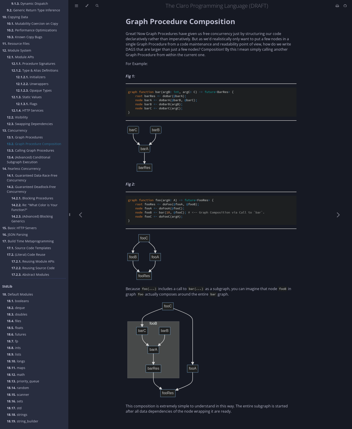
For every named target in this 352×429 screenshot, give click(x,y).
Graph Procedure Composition (34, 144)
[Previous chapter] (80, 214)
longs (16, 361)
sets (15, 401)
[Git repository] (345, 5)
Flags (26, 104)
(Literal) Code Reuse (26, 254)
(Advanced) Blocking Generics (32, 218)
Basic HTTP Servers (19, 228)
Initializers (31, 77)
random (18, 388)
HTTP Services (27, 110)
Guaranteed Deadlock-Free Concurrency (31, 189)
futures (16, 334)
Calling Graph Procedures (30, 150)
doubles (17, 314)
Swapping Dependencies (30, 124)
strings (17, 414)
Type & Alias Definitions (34, 70)
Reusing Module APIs (32, 261)
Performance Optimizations (32, 30)
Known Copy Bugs (24, 37)
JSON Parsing (15, 234)
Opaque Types (34, 90)
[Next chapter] (338, 214)
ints (14, 348)
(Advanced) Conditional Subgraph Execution (28, 159)
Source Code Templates (29, 248)
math (16, 374)
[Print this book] (338, 5)
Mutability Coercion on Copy (32, 23)
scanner (18, 394)
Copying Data (15, 17)
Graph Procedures (25, 137)
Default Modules (17, 294)
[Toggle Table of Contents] (76, 5)
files (14, 321)
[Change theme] (87, 5)
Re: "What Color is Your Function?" (34, 207)
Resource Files (16, 43)
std (14, 408)
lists (14, 354)
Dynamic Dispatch (29, 3)
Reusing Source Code (33, 268)
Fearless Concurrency (21, 168)
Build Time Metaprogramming (28, 241)
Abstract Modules (30, 274)
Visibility (17, 117)
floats (15, 328)
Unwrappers (32, 84)
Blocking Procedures (32, 198)
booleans (18, 301)
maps (16, 368)
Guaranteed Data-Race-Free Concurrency (32, 177)
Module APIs (20, 57)
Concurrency (14, 130)
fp (12, 341)
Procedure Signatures (33, 63)
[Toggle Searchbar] (97, 5)
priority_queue (23, 381)
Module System (16, 50)
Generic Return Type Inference (33, 10)
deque (16, 308)
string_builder (22, 421)
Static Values (26, 97)
